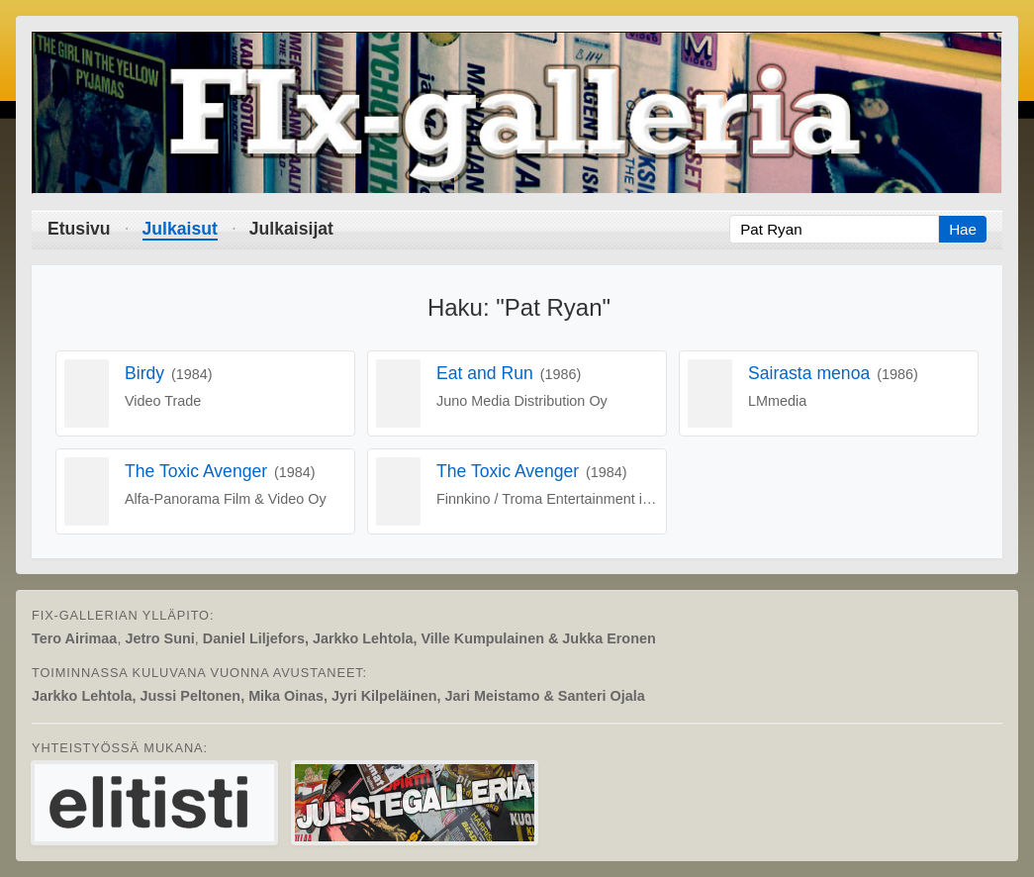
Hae (963, 229)
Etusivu (79, 229)
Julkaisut (180, 229)
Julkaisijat (291, 229)
